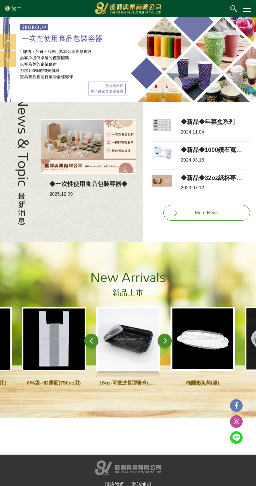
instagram (236, 421)
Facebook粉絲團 (236, 405)
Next (8, 59)
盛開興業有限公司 (128, 8)
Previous (8, 42)
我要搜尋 (233, 8)
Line (236, 437)
